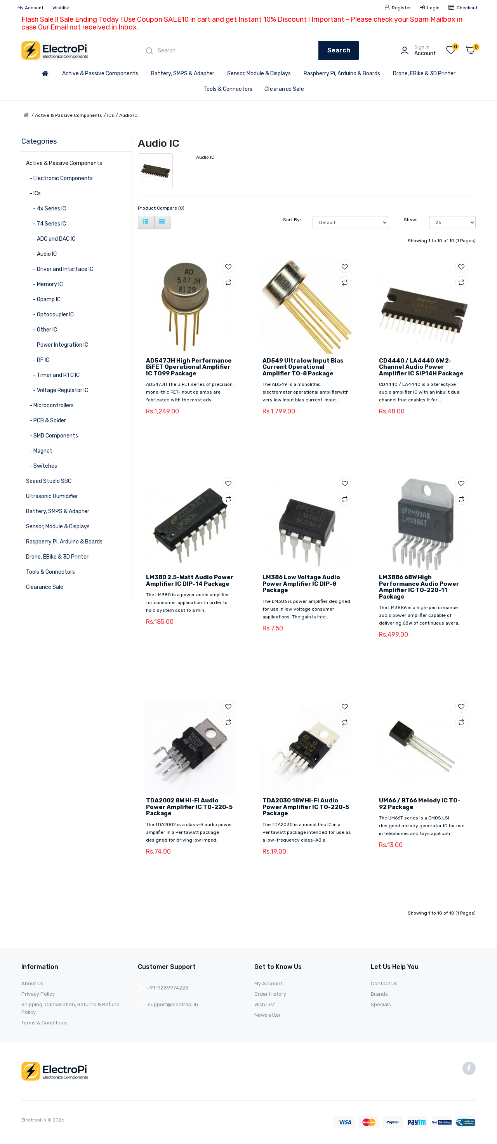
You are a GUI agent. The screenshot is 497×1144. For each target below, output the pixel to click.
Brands (379, 994)
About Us (32, 983)
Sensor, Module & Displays (259, 73)
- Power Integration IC (57, 345)
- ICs (33, 193)
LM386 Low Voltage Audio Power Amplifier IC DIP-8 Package (301, 584)
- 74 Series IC (46, 223)
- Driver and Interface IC (59, 269)
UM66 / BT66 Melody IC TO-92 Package (419, 804)
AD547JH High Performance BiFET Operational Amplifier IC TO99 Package (189, 367)
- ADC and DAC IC (50, 239)
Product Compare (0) (161, 208)
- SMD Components (52, 435)
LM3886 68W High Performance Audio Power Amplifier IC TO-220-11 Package (419, 587)
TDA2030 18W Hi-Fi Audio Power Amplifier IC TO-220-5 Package (305, 807)
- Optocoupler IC (50, 314)
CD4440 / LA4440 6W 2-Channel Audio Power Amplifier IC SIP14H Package (421, 367)
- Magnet (39, 451)
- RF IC (37, 360)
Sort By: (292, 219)
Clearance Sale (284, 89)
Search (338, 50)
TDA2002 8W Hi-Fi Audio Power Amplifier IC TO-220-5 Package (189, 807)
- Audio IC (41, 254)
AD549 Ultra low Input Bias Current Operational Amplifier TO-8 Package (303, 367)
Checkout (463, 7)
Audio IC (128, 115)
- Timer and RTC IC (53, 375)
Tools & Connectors (227, 89)
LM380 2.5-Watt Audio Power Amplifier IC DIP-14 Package (189, 580)
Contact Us (384, 983)
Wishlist (61, 7)
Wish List (264, 1004)
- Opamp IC (43, 299)
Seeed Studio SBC (48, 481)
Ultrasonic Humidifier (52, 496)
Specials (381, 1004)
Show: (410, 219)
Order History (270, 994)
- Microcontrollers (50, 405)
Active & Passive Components (100, 73)
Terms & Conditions (44, 1023)
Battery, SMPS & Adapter (182, 73)
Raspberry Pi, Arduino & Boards (342, 73)
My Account (30, 7)
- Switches (41, 466)
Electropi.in (34, 1120)
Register (398, 7)
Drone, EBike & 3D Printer (424, 73)
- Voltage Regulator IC (57, 390)
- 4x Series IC (46, 208)
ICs (110, 115)
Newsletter (267, 1015)
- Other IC (41, 329)
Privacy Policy (38, 994)
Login (430, 7)
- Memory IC (44, 284)
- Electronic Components (59, 178)
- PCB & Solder (46, 420)
